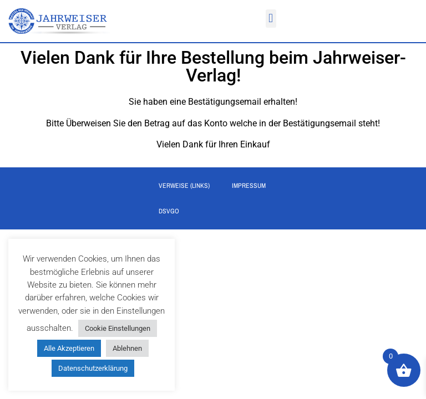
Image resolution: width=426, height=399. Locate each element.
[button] (271, 18)
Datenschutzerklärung (93, 368)
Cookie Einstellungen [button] (117, 328)
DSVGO (169, 212)
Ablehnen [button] (127, 348)
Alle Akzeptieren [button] (69, 348)
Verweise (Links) (184, 187)
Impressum (249, 187)
